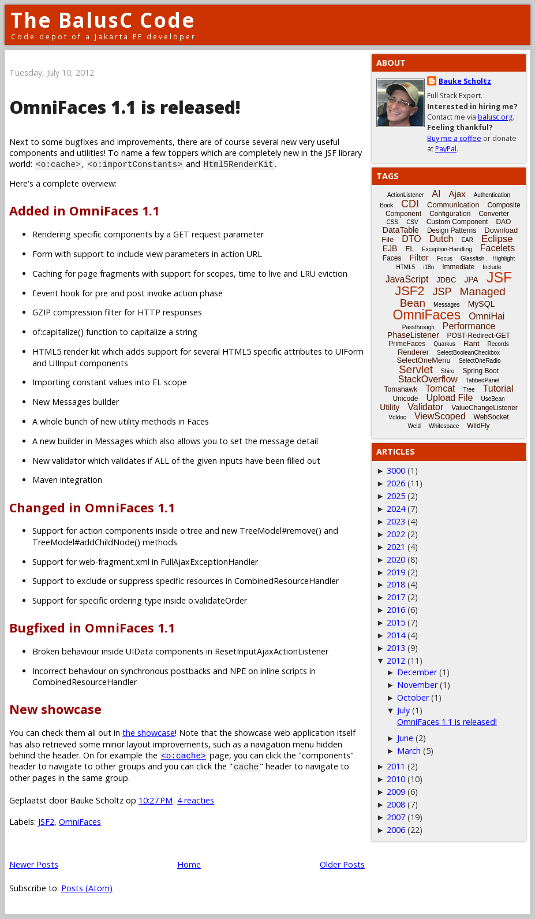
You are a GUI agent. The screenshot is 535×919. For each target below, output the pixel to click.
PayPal (446, 149)
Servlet (416, 369)
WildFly (478, 426)
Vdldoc (397, 417)
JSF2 (46, 821)
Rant (471, 343)
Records (498, 344)
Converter (493, 214)
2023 (396, 521)
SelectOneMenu (423, 360)
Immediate (458, 267)
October (413, 697)
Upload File (449, 398)
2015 (396, 622)
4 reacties (195, 800)
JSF (499, 277)
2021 (396, 546)
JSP (442, 291)
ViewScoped (440, 416)
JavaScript (407, 279)
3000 (396, 470)
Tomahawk (400, 389)
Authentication (492, 195)
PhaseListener (413, 335)
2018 (396, 584)
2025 (396, 495)
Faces (392, 258)
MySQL (481, 303)
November (417, 684)
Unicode (405, 399)
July (403, 710)
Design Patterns (451, 230)
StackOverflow (428, 379)
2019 (396, 572)
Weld (414, 426)
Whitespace (444, 426)
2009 (396, 791)
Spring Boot (480, 371)
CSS (393, 222)
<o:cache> (183, 755)
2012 (396, 660)
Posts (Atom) (87, 888)
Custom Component (457, 222)
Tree (468, 389)
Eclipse (497, 238)
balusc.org (495, 117)
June (405, 737)
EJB (390, 248)
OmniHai (486, 316)
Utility (389, 407)
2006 (396, 829)
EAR (467, 240)
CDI (410, 204)
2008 (396, 804)
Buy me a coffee (454, 138)
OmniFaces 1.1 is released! (125, 107)
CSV (412, 222)
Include (491, 267)
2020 (396, 559)
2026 (396, 483)
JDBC (446, 280)
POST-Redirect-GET (478, 336)
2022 (396, 534)
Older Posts (342, 864)
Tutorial (498, 388)
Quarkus (444, 344)
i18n (428, 267)
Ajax (456, 194)
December (417, 672)
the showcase (148, 732)
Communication (453, 204)
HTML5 (406, 267)
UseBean (492, 399)
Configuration (449, 214)
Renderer (413, 352)
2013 (396, 647)
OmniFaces (80, 821)
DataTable (401, 230)
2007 (396, 817)
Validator (425, 407)
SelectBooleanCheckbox (468, 352)
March (409, 750)
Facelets (497, 248)
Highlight (503, 258)
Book (386, 205)
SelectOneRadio (480, 361)
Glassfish (472, 258)
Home (189, 864)
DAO (503, 222)
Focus (444, 258)
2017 (396, 596)
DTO (411, 239)
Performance (469, 326)
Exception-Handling (447, 249)
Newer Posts (33, 864)
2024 (396, 508)
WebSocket (491, 417)
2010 (396, 778)
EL (409, 249)
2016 (396, 609)
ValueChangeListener (484, 408)
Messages (446, 305)
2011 (396, 766)
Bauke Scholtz (465, 81)
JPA (471, 279)
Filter (419, 257)
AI (436, 194)
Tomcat (440, 388)
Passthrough (418, 327)
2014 (396, 635)
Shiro (447, 371)
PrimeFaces (406, 344)
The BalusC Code (103, 20)
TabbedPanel (482, 380)
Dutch (441, 239)
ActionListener (405, 195)
